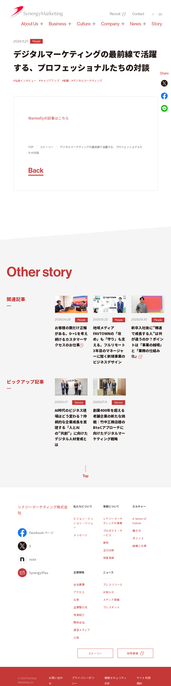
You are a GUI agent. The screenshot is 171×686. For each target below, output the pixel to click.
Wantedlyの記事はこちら (48, 118)
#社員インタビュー (24, 80)
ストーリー (46, 147)
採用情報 (135, 653)
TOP (31, 147)
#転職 (65, 80)
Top (85, 476)
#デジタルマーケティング (86, 80)
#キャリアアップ (49, 80)
